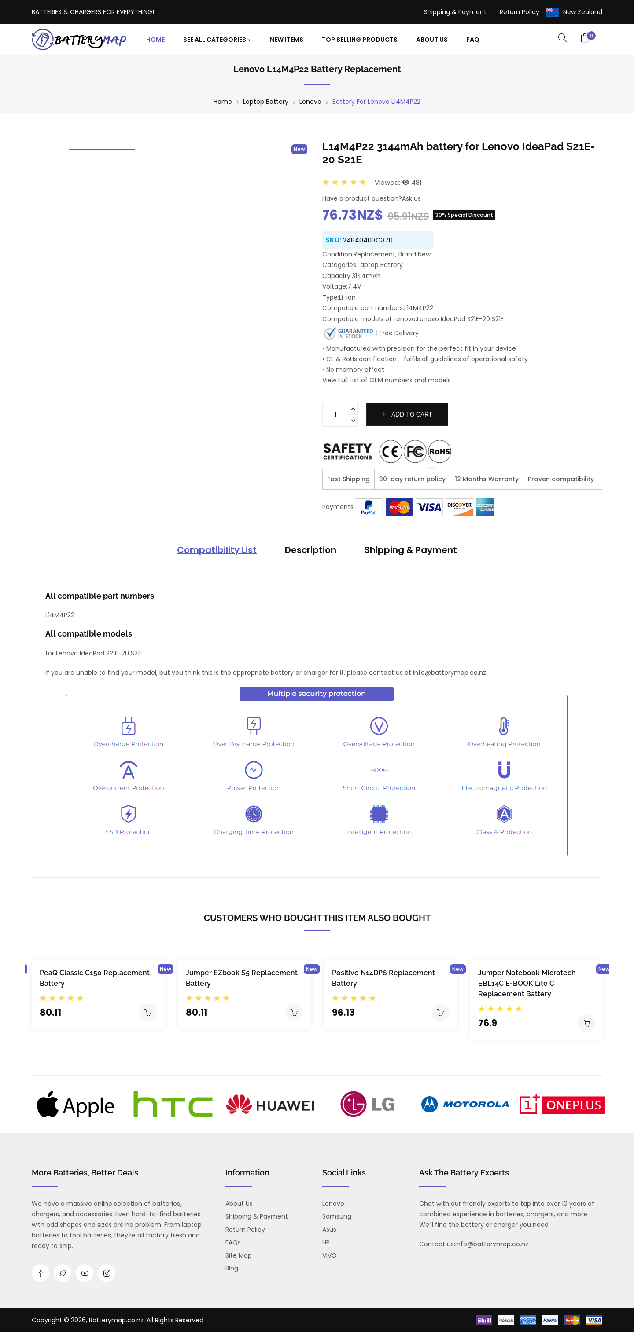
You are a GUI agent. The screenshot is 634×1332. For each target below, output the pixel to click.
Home (155, 39)
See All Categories (217, 39)
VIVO (329, 1255)
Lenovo (310, 102)
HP (326, 1242)
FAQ (472, 39)
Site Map (238, 1255)
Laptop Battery (265, 102)
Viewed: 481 (398, 182)
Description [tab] (310, 550)
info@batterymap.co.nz (491, 1244)
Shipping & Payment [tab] (411, 550)
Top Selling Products (360, 39)
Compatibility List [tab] (217, 550)
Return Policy (519, 11)
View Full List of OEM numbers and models (386, 380)
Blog (231, 1268)
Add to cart (407, 414)
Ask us (411, 198)
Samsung (336, 1216)
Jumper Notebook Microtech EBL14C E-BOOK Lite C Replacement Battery (527, 983)
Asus (329, 1229)
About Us (432, 39)
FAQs (233, 1242)
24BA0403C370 (368, 240)
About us (239, 1203)
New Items (286, 39)
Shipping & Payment (455, 11)
